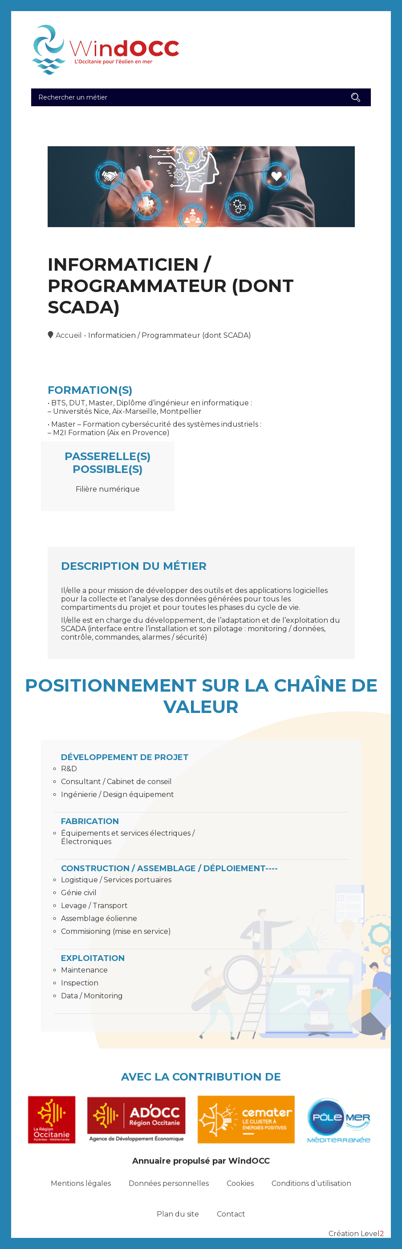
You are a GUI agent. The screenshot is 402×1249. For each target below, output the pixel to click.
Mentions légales (81, 1183)
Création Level (356, 1233)
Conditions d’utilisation (311, 1183)
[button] (355, 97)
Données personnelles (169, 1183)
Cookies (240, 1183)
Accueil (69, 335)
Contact (231, 1214)
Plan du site (178, 1214)
